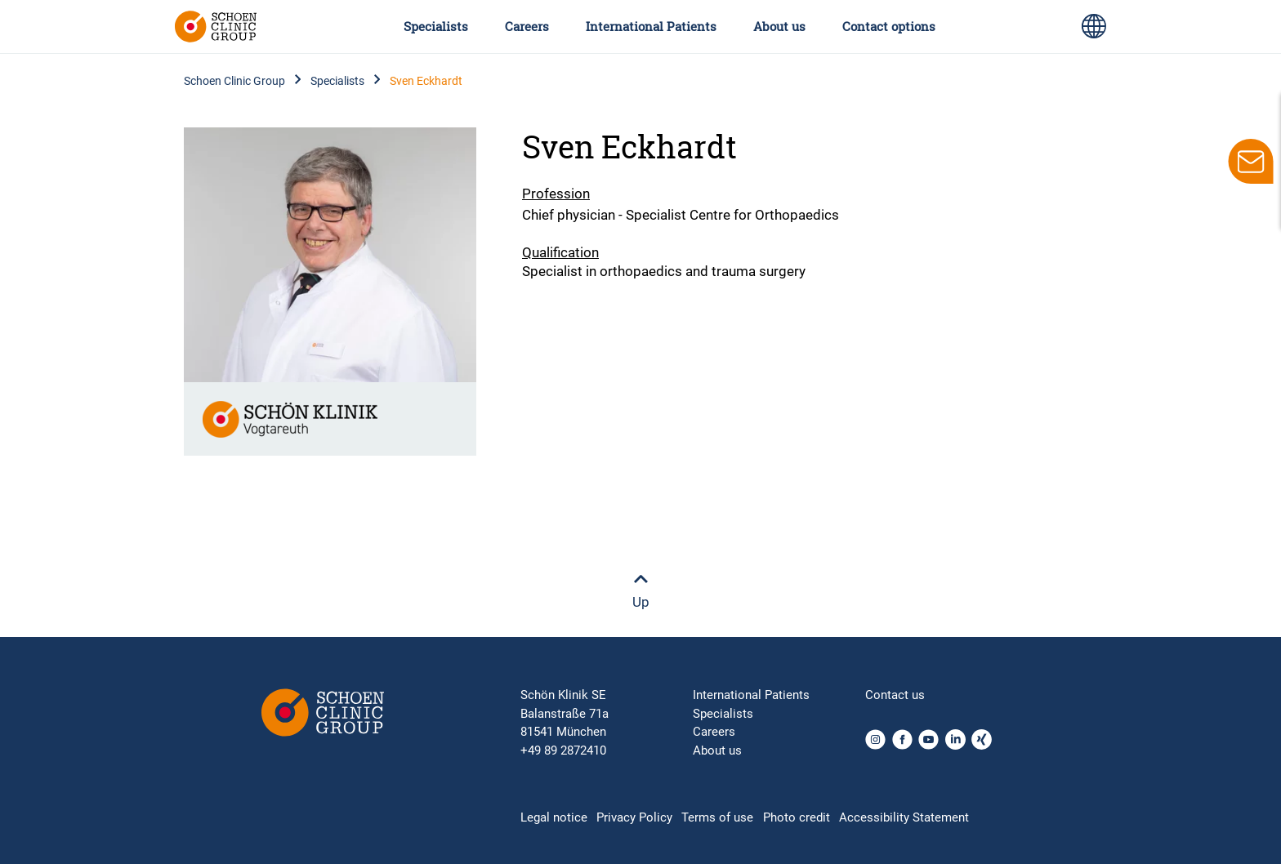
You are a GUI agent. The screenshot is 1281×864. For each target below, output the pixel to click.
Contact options (888, 26)
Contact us (895, 695)
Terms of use (717, 817)
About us (779, 26)
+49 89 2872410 (563, 750)
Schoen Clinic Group (234, 80)
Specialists (436, 26)
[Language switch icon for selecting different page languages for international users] (1094, 26)
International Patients (651, 26)
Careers (527, 26)
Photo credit (796, 817)
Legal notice (553, 817)
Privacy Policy (634, 817)
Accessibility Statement (904, 817)
